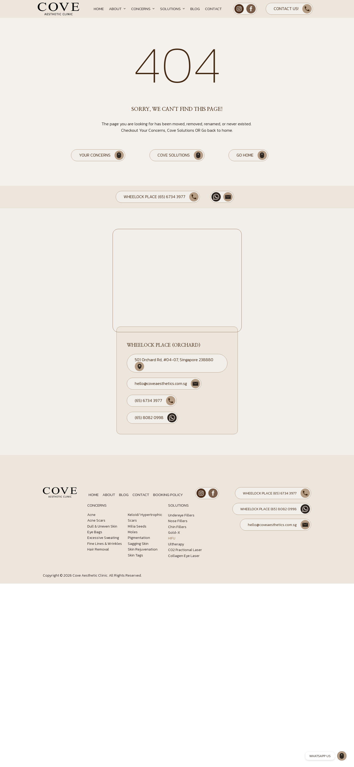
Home (99, 9)
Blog (195, 9)
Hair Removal (98, 549)
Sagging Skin (138, 543)
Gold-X (174, 532)
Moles (133, 532)
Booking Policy (168, 495)
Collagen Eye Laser (184, 556)
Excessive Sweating (103, 537)
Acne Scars (96, 520)
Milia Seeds (137, 526)
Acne (91, 514)
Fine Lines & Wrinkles (104, 543)
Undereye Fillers (181, 515)
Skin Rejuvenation (143, 549)
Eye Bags (94, 532)
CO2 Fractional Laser (185, 550)
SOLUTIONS (178, 505)
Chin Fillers (177, 527)
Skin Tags (135, 555)
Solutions (172, 9)
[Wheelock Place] (342, 756)
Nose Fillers (177, 521)
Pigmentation (139, 537)
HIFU (171, 538)
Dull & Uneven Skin (102, 526)
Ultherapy (176, 544)
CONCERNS (97, 505)
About (117, 9)
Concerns (143, 9)
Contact (213, 9)
